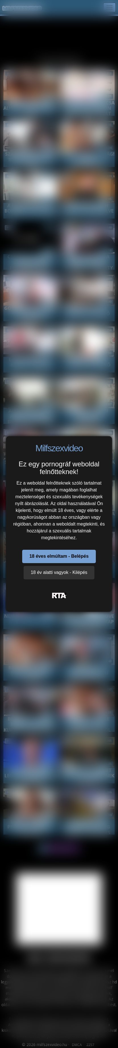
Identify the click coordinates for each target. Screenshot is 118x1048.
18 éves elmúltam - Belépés (58, 556)
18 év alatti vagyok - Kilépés (59, 572)
